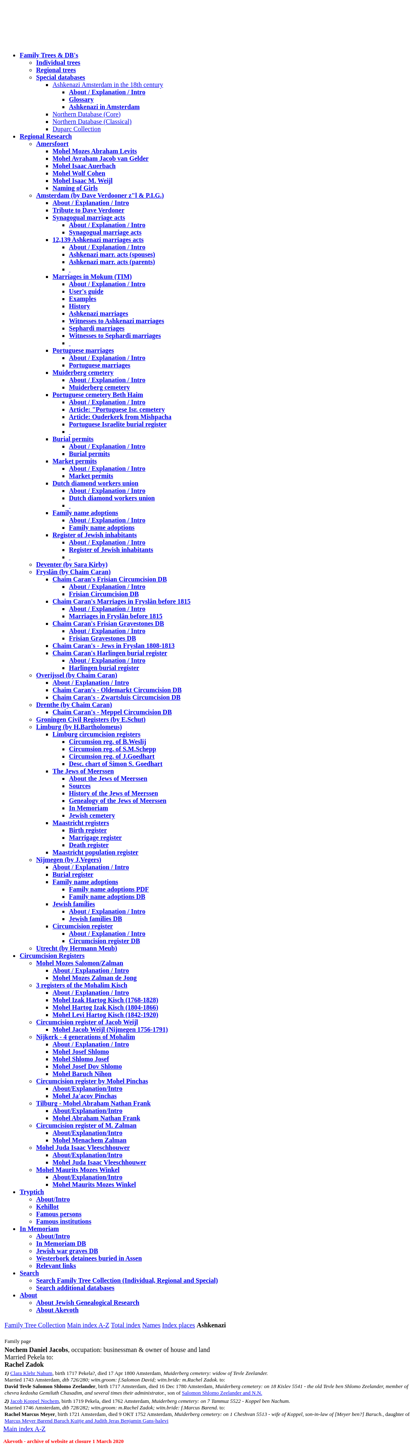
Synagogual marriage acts (88, 217)
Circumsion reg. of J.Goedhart (112, 756)
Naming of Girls (75, 188)
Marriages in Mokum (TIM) (92, 276)
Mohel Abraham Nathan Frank (96, 1118)
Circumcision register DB (104, 940)
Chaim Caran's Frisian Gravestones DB (108, 623)
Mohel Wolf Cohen (78, 173)
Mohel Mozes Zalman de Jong (94, 977)
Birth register (88, 830)
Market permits (74, 461)
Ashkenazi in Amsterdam (104, 106)
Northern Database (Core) (86, 114)
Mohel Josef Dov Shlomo (87, 1066)
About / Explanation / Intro (107, 92)
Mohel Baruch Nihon (82, 1073)
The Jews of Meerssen (83, 771)
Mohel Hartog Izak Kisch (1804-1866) (105, 1007)
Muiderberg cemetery (83, 372)
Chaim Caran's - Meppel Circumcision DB (112, 712)
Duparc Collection (76, 128)
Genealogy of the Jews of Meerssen (118, 800)
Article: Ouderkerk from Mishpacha (120, 416)
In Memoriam (88, 808)
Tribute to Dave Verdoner (88, 210)
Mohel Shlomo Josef (80, 1059)
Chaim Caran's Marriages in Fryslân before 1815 (121, 601)
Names (151, 1325)
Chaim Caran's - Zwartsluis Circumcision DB (116, 697)
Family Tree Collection (35, 1325)
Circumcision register (82, 926)
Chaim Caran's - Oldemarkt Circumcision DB (117, 689)
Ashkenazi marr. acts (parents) (112, 261)
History (79, 306)
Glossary (81, 99)
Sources (80, 785)
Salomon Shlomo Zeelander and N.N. (222, 1393)
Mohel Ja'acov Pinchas (84, 1095)
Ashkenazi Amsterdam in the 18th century (107, 84)
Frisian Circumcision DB (104, 593)
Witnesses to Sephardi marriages (115, 335)
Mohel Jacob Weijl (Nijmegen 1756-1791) (110, 1029)
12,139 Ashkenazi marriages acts (98, 239)
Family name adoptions (85, 512)
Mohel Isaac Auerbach (84, 165)
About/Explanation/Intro (87, 1088)
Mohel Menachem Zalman (89, 1140)
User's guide (86, 291)
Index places (178, 1325)
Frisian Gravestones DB (102, 638)
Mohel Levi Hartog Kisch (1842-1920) (105, 1014)
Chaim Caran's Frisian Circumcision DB (109, 579)
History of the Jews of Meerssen (113, 793)
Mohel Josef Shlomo (80, 1051)
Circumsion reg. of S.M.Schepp (112, 749)
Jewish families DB (95, 918)
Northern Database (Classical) (92, 121)
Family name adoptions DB (107, 896)
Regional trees (56, 69)
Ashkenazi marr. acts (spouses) (112, 254)
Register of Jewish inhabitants (94, 534)
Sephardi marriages (97, 328)
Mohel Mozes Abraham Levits (94, 151)
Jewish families (73, 904)
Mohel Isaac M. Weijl (82, 180)
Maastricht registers (80, 822)
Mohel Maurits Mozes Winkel (94, 1184)
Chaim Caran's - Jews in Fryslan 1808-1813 (113, 645)
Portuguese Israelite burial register (118, 424)
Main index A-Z (88, 1325)
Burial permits (73, 438)
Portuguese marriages (83, 350)
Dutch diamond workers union (95, 483)
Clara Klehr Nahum (31, 1373)
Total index (126, 1325)
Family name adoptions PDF (109, 889)
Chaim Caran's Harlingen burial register (109, 653)
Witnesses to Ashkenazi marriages (116, 320)
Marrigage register (95, 837)
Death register (89, 844)
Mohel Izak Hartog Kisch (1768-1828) (105, 999)
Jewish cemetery (92, 815)
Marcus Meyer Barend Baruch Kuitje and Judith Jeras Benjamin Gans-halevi (87, 1421)
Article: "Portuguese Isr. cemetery (117, 409)
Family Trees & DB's (49, 55)
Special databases (60, 77)
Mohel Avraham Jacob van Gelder (100, 158)
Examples (82, 298)
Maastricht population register (95, 852)
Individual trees (58, 62)
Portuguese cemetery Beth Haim (97, 394)
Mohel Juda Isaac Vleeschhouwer (99, 1162)
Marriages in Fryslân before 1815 (115, 616)
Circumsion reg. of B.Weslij (107, 741)
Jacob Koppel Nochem (34, 1401)
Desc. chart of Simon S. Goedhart (115, 763)
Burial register (73, 874)
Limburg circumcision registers (96, 734)
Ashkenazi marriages (98, 313)
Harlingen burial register (104, 667)
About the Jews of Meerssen (108, 778)
